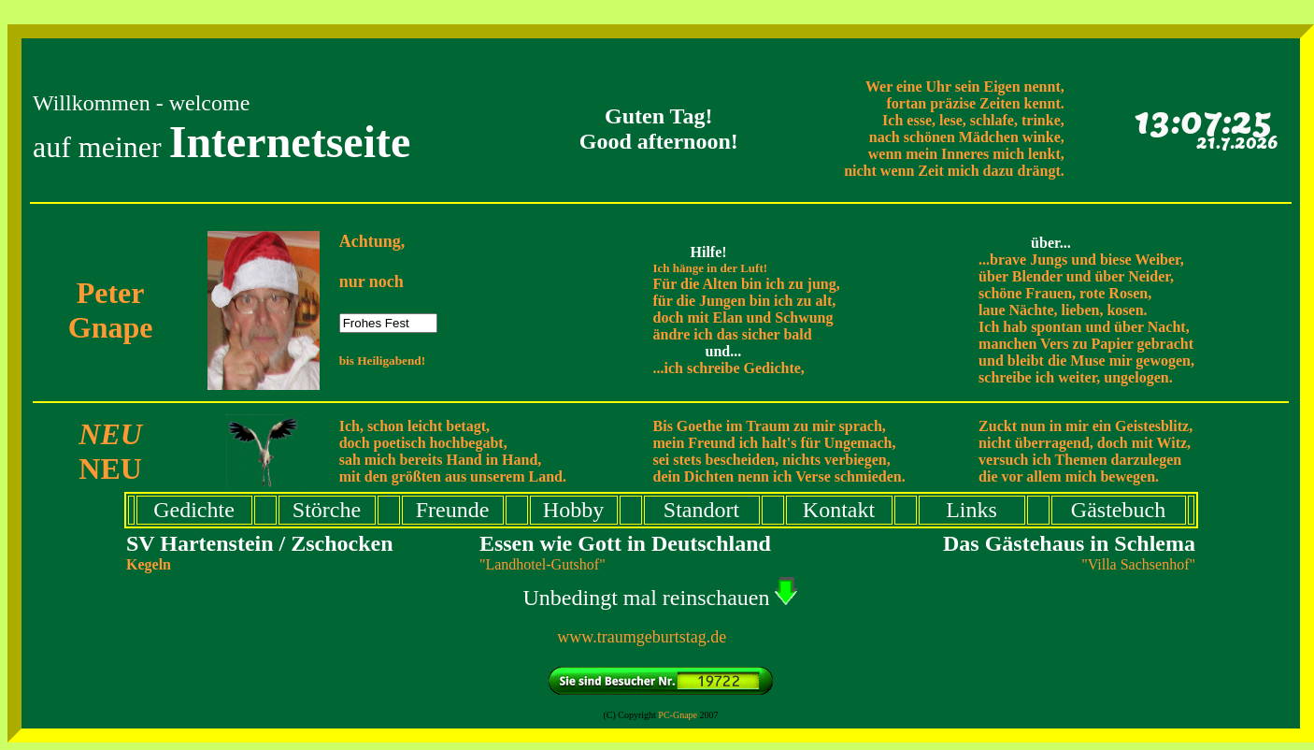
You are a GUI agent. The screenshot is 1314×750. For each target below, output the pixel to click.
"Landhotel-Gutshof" (542, 564)
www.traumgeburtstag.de (660, 636)
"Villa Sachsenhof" (1138, 564)
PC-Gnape (678, 715)
